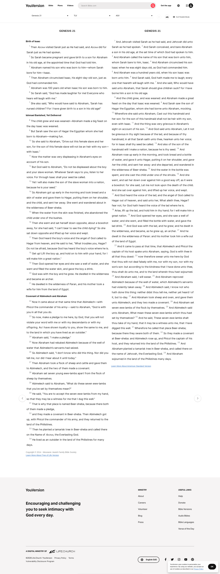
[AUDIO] (159, 17)
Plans (60, 5)
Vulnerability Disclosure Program (40, 561)
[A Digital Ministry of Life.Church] (110, 550)
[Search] (114, 5)
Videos (70, 5)
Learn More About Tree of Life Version (42, 455)
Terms (71, 558)
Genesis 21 (50, 15)
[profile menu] (189, 5)
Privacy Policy (60, 558)
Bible (51, 5)
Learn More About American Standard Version (131, 366)
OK (212, 566)
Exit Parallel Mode (181, 17)
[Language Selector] (178, 5)
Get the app (166, 5)
